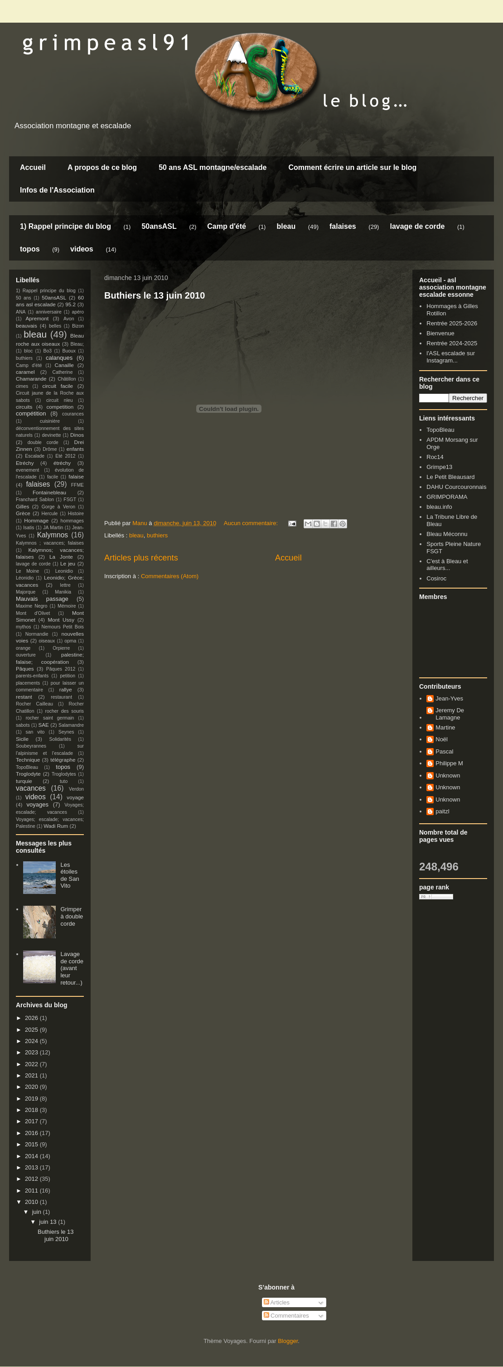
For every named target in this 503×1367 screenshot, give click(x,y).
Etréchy (25, 463)
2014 (32, 1156)
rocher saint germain (50, 717)
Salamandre (71, 725)
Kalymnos (52, 535)
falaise (76, 476)
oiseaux (47, 640)
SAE (43, 725)
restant (24, 697)
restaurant (61, 697)
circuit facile (58, 386)
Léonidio (25, 577)
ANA (20, 311)
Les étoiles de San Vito (69, 875)
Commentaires (286, 1315)
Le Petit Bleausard (450, 476)
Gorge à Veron (58, 506)
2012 (32, 1178)
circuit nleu (59, 400)
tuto (64, 781)
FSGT (69, 499)
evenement (27, 470)
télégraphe (62, 760)
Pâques (25, 668)
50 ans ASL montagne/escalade (212, 167)
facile (52, 476)
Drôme (50, 449)
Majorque (25, 591)
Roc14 (435, 457)
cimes (22, 386)
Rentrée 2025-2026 (451, 323)
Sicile (22, 739)
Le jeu (67, 563)
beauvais (26, 325)
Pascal (444, 751)
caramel (25, 372)
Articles (277, 1302)
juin (37, 1211)
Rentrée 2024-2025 (451, 343)
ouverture (26, 654)
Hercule (50, 513)
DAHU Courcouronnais (456, 486)
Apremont (37, 318)
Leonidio (64, 571)
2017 (32, 1121)
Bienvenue (440, 333)
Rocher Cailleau (34, 703)
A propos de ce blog (102, 167)
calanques (59, 357)
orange (23, 648)
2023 (32, 1052)
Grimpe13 (439, 467)
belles (55, 326)
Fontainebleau (49, 492)
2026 (32, 1017)
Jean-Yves (449, 698)
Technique (28, 760)
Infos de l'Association (57, 190)
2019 (32, 1098)
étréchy (62, 463)
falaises (342, 226)
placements (28, 683)
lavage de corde (417, 226)
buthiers (157, 535)
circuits (24, 407)
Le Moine (27, 571)
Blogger (288, 1341)
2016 (32, 1133)
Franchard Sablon (35, 499)
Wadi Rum (56, 826)
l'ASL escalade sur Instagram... (450, 357)
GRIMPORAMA (446, 496)
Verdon (76, 789)
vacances (31, 788)
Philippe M (449, 763)
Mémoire (67, 606)
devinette (51, 435)
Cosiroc (436, 578)
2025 (32, 1029)
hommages (72, 520)
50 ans (23, 297)
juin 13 (48, 1221)
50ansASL (158, 226)
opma (70, 640)
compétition (31, 413)
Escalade (34, 456)
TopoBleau (27, 767)
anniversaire (49, 311)
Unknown (447, 775)
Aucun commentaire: (252, 523)
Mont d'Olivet (33, 613)
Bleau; (77, 344)
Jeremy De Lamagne (449, 714)
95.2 (70, 304)
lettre (65, 585)
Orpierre (61, 648)
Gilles (22, 506)
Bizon (78, 326)
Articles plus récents (141, 557)
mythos (23, 626)
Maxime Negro (32, 606)
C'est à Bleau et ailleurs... (447, 565)
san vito (35, 731)
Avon (68, 318)
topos (30, 249)
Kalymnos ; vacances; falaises (50, 543)
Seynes (66, 731)
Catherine (62, 372)
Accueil (33, 167)
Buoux (68, 350)
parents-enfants (32, 675)
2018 (32, 1109)
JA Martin (53, 527)
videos (81, 249)
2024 (32, 1041)
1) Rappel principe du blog (65, 226)
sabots (23, 725)
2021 (32, 1075)
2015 (32, 1144)
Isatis (28, 527)
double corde (43, 442)
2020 (32, 1086)
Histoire (76, 513)
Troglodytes (64, 774)
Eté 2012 (65, 456)
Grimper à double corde (71, 916)
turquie (24, 781)
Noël (441, 739)
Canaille (64, 365)
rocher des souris (64, 711)
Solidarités (60, 739)
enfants (75, 449)
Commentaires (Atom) (169, 576)
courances (73, 413)
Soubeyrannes (31, 746)
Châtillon (67, 379)
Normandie (36, 634)
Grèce (23, 513)
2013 (32, 1167)
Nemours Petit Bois (63, 626)
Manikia (63, 591)
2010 (32, 1201)
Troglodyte (28, 774)
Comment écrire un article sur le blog (352, 167)
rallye (65, 689)
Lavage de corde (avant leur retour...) (71, 968)
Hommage (36, 520)
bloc (28, 350)
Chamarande (31, 379)
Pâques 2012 (60, 669)
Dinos (77, 435)
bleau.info (439, 506)
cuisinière (50, 421)
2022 (32, 1064)
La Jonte (61, 557)
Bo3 (48, 350)
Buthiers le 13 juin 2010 (154, 295)
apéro (78, 311)
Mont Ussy (61, 620)
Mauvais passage (42, 598)
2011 (32, 1190)
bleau (285, 226)
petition (68, 675)
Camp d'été (226, 226)
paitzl (442, 811)
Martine (445, 727)
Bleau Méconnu (446, 534)
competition (60, 407)
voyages (37, 804)
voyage (75, 797)
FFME (77, 485)
